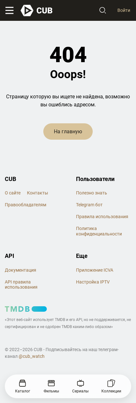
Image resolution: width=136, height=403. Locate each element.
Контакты (37, 192)
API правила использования (21, 284)
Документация (20, 270)
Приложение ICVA (94, 270)
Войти (123, 10)
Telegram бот (89, 204)
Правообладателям (25, 204)
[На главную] (37, 10)
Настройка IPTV (93, 281)
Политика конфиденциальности (99, 231)
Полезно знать (91, 192)
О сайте (13, 192)
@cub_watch (32, 356)
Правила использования (102, 216)
